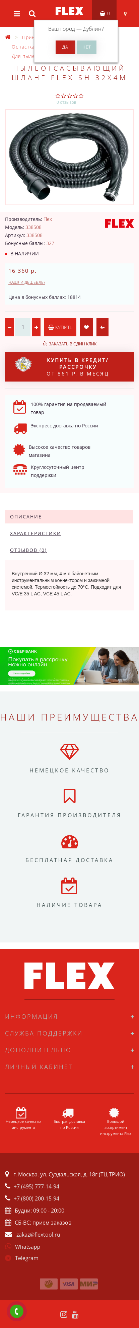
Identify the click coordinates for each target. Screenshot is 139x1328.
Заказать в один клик (72, 344)
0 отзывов (66, 102)
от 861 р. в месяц (62, 367)
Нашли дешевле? (26, 282)
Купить (60, 327)
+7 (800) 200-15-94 (36, 1198)
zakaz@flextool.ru (38, 1234)
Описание (26, 516)
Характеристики (35, 533)
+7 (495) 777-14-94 (36, 1186)
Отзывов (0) (28, 550)
